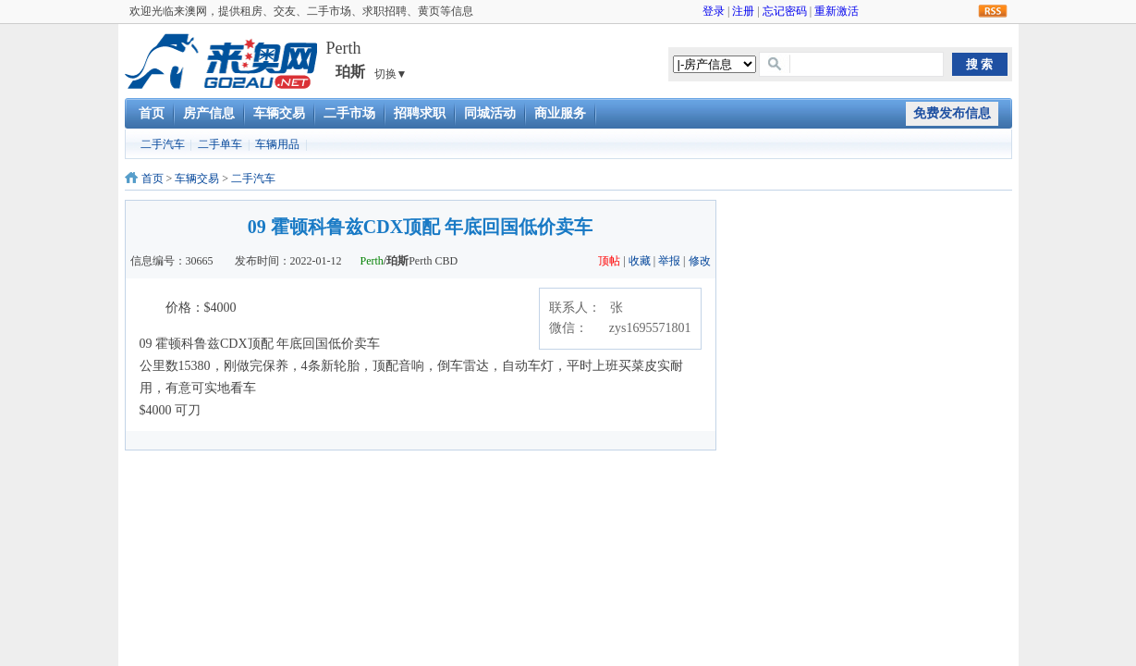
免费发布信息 (952, 113)
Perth (372, 260)
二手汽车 (162, 144)
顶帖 (609, 260)
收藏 (640, 260)
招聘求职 (420, 113)
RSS (993, 11)
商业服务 (560, 113)
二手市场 (349, 113)
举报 (669, 260)
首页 (152, 113)
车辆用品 (277, 144)
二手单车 (220, 144)
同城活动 (490, 113)
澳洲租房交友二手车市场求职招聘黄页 (221, 61)
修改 (700, 260)
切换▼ (391, 74)
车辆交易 (279, 113)
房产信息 (209, 113)
